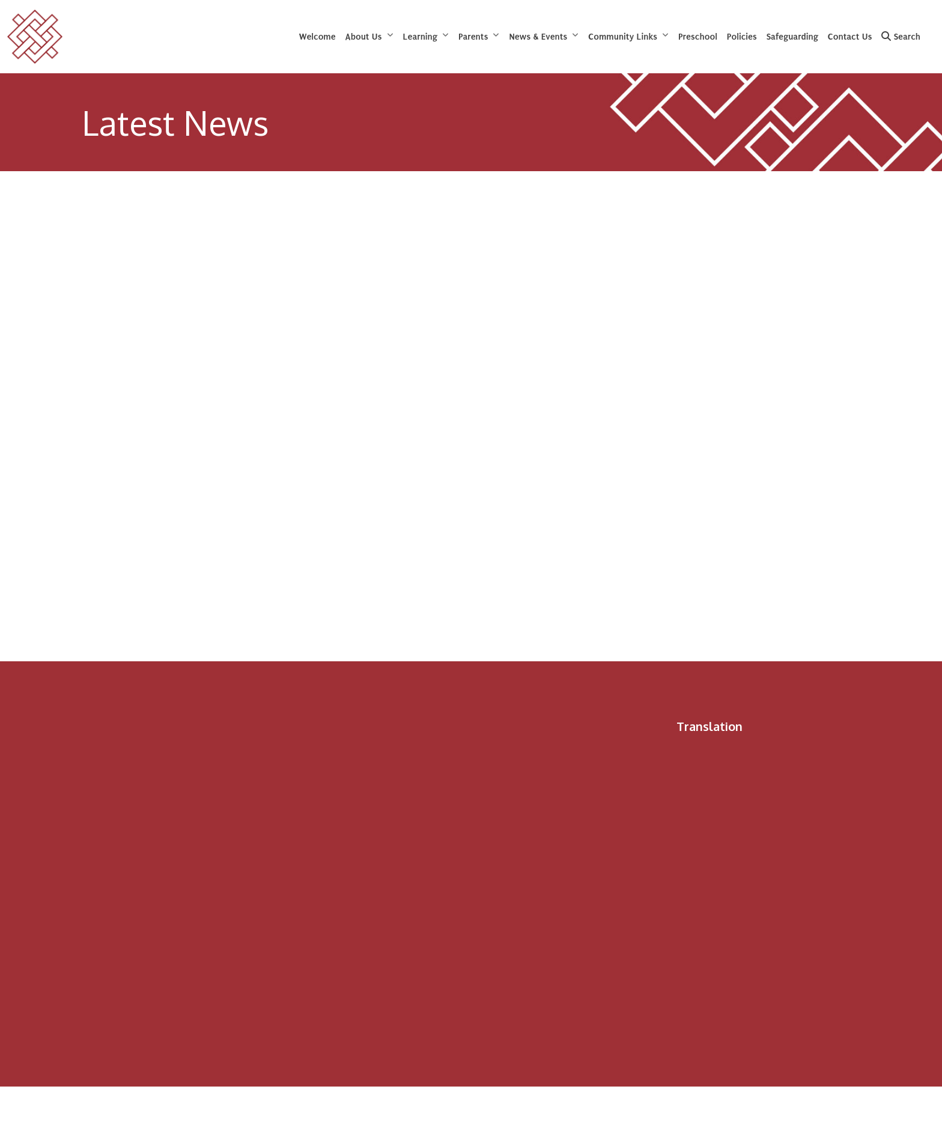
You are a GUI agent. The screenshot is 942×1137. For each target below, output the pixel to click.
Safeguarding (792, 36)
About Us (363, 36)
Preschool (697, 36)
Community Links (622, 36)
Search (900, 36)
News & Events (538, 36)
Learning (420, 36)
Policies (742, 36)
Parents (473, 36)
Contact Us (850, 36)
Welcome (317, 36)
